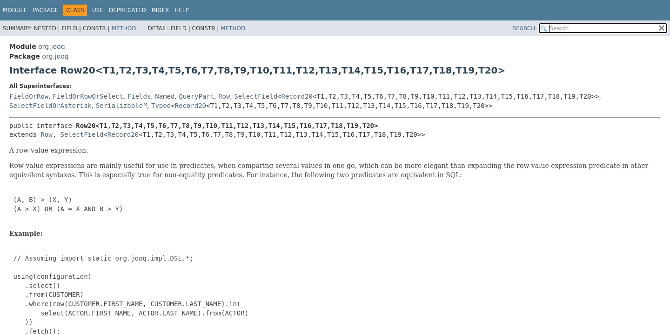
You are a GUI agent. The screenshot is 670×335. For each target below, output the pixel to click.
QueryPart (196, 96)
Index (160, 10)
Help (181, 10)
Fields (139, 96)
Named (164, 96)
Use (97, 10)
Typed (161, 105)
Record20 (297, 96)
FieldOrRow (28, 96)
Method (124, 28)
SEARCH (524, 28)
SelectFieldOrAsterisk (50, 105)
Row (224, 96)
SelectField (255, 96)
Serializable (119, 105)
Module (15, 10)
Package (45, 10)
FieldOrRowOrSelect (88, 96)
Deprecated (127, 10)
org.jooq (51, 46)
